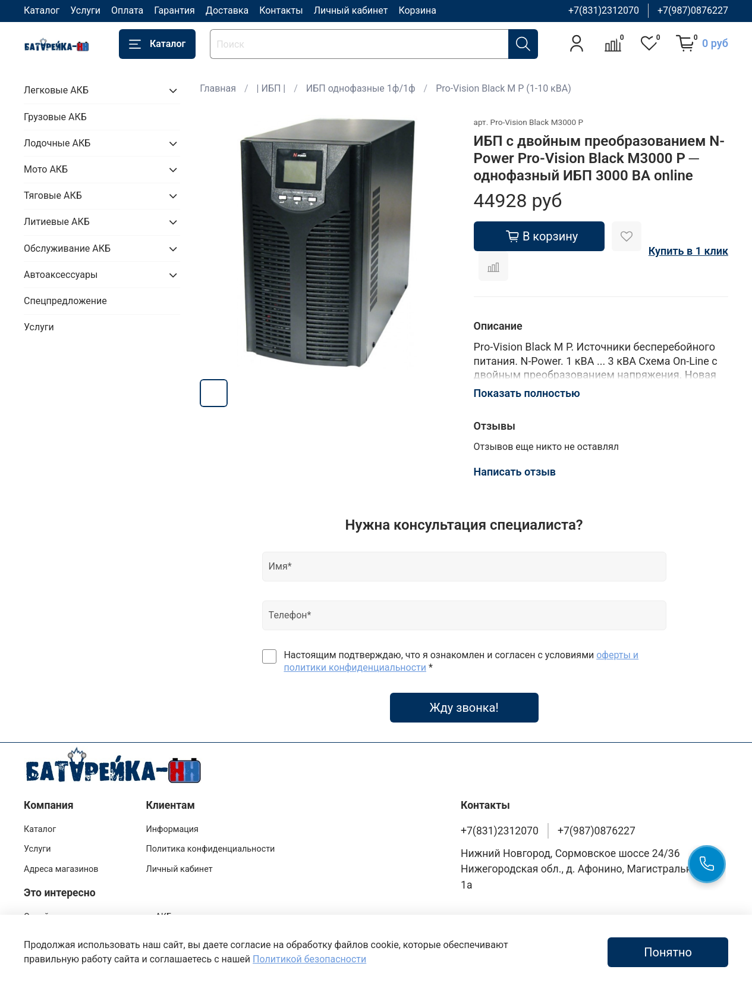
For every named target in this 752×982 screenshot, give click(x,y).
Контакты (281, 10)
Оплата (127, 10)
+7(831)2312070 (603, 10)
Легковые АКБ (56, 90)
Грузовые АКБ (55, 117)
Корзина (417, 10)
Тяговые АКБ (53, 195)
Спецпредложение (65, 301)
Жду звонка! (464, 707)
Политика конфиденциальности (210, 849)
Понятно (668, 952)
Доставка (227, 10)
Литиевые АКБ (57, 221)
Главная (218, 88)
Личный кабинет (351, 10)
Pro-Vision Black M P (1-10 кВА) (503, 88)
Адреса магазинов (61, 869)
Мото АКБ (46, 169)
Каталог (41, 10)
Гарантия (174, 10)
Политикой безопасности (309, 959)
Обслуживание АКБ (67, 248)
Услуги (85, 10)
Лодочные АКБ (57, 143)
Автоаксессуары (60, 274)
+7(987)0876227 (692, 10)
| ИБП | (271, 88)
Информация (172, 829)
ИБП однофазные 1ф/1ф (361, 88)
